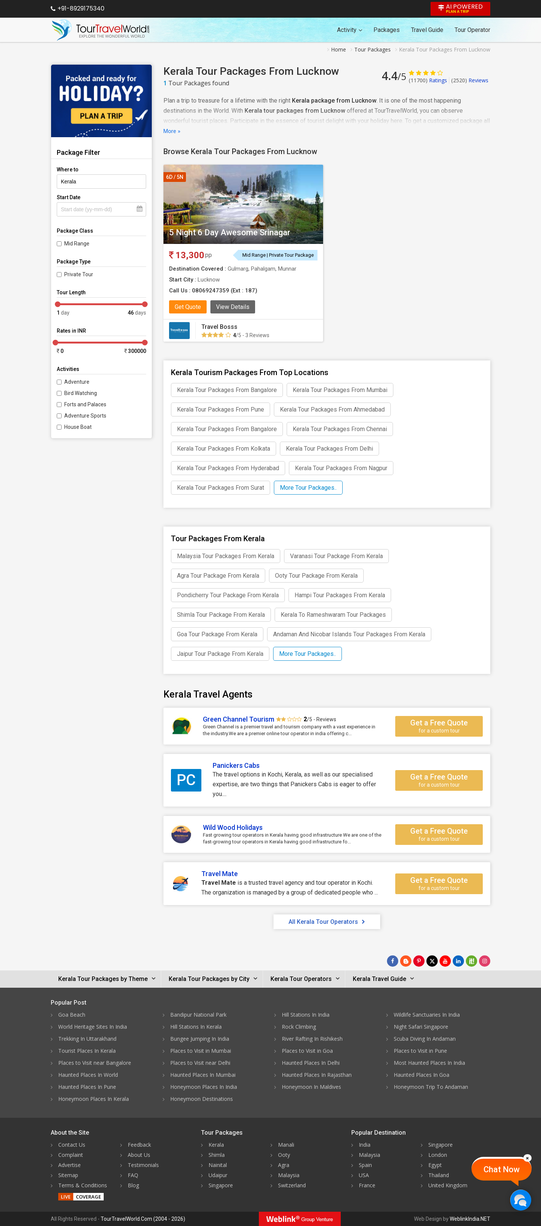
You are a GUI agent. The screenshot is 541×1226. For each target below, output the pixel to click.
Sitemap (68, 1175)
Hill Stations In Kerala (196, 1026)
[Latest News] (405, 961)
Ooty (284, 1154)
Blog (133, 1185)
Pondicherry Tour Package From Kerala (228, 595)
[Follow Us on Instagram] (484, 961)
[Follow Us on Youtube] (445, 961)
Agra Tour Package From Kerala (218, 575)
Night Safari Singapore (421, 1026)
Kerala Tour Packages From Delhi (329, 448)
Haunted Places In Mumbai (203, 1074)
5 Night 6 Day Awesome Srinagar (229, 232)
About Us (139, 1154)
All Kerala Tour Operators (327, 921)
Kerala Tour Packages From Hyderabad (228, 468)
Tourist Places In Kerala (87, 1050)
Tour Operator (472, 29)
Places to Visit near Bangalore (94, 1062)
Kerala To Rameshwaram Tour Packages (333, 614)
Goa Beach (71, 1014)
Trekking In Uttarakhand (87, 1038)
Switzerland (292, 1185)
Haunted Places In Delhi (311, 1062)
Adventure (76, 382)
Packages (386, 29)
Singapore (221, 1185)
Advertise (69, 1164)
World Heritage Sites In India (92, 1026)
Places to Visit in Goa (307, 1050)
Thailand (438, 1175)
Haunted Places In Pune (87, 1086)
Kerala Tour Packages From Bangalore (227, 390)
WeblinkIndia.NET (470, 1219)
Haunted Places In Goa (421, 1074)
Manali (286, 1144)
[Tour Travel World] (100, 30)
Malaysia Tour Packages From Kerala (225, 556)
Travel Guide (427, 29)
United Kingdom (447, 1185)
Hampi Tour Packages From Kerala (340, 595)
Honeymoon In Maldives (311, 1086)
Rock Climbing (299, 1026)
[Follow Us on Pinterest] (419, 961)
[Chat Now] (520, 1200)
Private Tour (78, 274)
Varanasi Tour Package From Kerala (336, 556)
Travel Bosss (219, 326)
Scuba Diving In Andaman (425, 1038)
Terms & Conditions (82, 1185)
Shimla (217, 1154)
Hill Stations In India (305, 1014)
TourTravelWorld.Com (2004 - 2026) (143, 1219)
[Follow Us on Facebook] (392, 961)
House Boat (78, 427)
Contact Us (71, 1144)
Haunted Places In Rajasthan (317, 1074)
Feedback (139, 1144)
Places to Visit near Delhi (200, 1062)
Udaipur (218, 1175)
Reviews (469, 80)
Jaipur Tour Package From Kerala (220, 653)
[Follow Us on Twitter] (432, 961)
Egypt (435, 1164)
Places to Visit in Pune (420, 1050)
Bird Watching (80, 393)
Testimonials (143, 1164)
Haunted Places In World (88, 1074)
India (364, 1144)
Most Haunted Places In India (429, 1062)
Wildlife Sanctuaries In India (427, 1014)
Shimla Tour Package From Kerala (221, 614)
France (367, 1185)
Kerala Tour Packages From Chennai (340, 429)
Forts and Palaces (85, 404)
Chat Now (502, 1169)
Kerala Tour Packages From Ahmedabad (332, 409)
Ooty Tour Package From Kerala (316, 575)
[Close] (527, 1158)
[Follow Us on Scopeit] (471, 961)
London (437, 1154)
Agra (283, 1164)
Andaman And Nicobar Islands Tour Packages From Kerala (349, 634)
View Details (232, 306)
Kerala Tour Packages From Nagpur (341, 468)
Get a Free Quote (439, 726)
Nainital (218, 1164)
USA (364, 1175)
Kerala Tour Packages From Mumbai (340, 390)
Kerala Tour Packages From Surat (220, 487)
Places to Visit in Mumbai (200, 1050)
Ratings (428, 80)
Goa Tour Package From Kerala (217, 634)
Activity (349, 29)
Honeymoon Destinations (201, 1098)
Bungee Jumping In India (199, 1038)
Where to (68, 169)
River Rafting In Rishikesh (312, 1038)
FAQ (133, 1175)
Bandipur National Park (198, 1014)
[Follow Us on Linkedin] (458, 961)
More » (171, 131)
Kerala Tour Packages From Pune (220, 409)
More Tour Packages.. (308, 487)
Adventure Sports (85, 416)
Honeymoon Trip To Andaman (431, 1086)
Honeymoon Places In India (203, 1086)
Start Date (68, 197)
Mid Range (76, 244)
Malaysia (288, 1175)
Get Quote (188, 306)
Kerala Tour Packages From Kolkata (223, 448)
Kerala (216, 1144)
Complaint (70, 1154)
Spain (365, 1164)
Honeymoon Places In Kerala (93, 1098)
